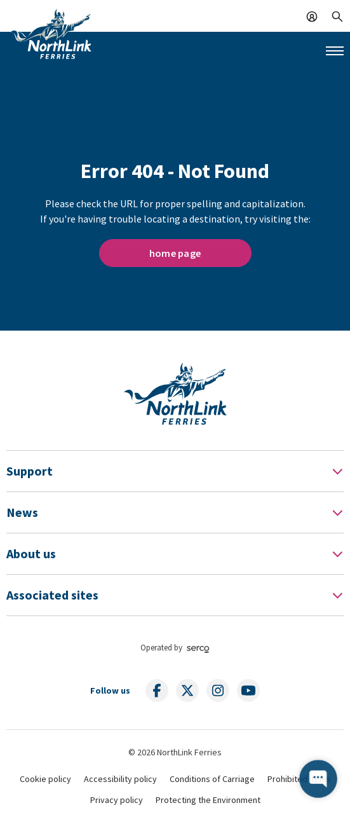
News (22, 512)
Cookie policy (45, 779)
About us (31, 553)
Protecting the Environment (208, 800)
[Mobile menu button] (335, 51)
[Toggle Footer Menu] (337, 471)
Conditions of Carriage (212, 779)
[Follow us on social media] (156, 690)
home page (175, 253)
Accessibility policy (120, 779)
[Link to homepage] (50, 33)
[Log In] (312, 15)
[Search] (337, 15)
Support (29, 471)
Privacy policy (116, 800)
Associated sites (52, 595)
